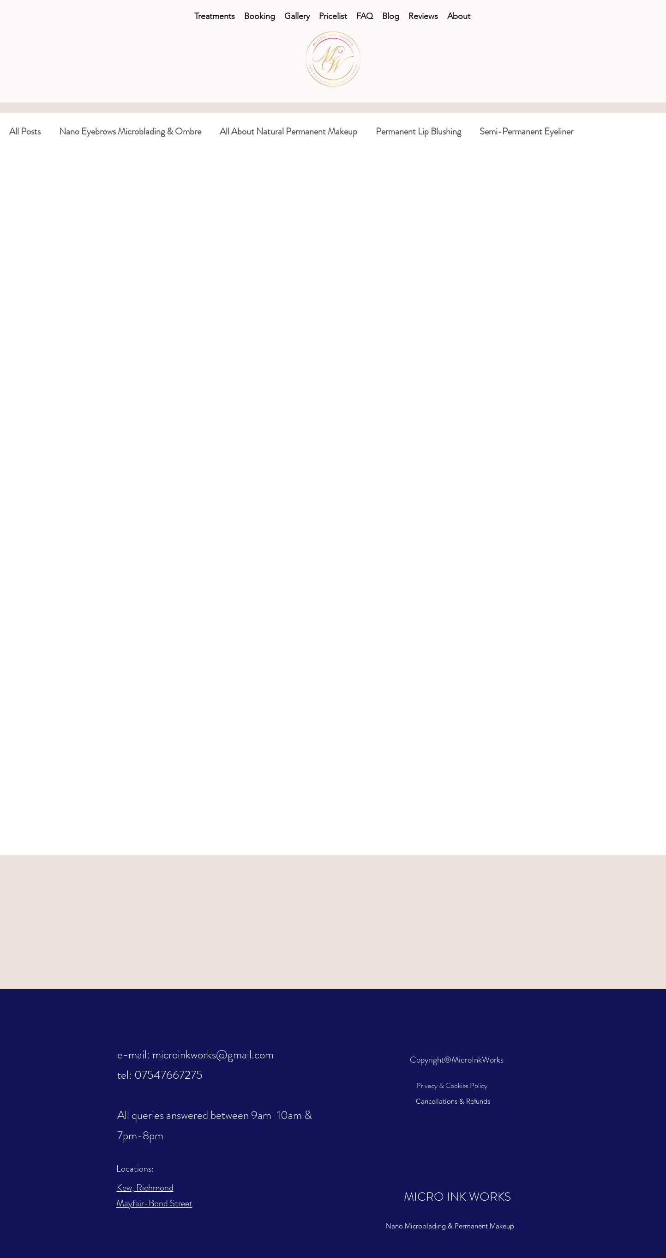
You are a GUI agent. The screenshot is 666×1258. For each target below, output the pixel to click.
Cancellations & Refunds (453, 1101)
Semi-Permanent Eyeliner (526, 131)
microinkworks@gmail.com (213, 1054)
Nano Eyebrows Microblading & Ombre (130, 131)
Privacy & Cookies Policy (451, 1085)
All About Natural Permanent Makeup (288, 131)
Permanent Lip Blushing (418, 131)
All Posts (25, 131)
